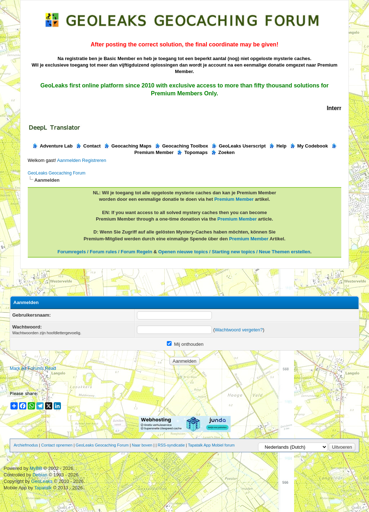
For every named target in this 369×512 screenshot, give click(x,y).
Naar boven (142, 445)
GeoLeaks (42, 481)
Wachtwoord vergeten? (239, 329)
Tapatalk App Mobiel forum (211, 445)
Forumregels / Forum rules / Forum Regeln (104, 251)
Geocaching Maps (127, 146)
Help (277, 146)
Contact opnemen (56, 445)
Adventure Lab (52, 146)
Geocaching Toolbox (181, 146)
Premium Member (234, 199)
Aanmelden (69, 160)
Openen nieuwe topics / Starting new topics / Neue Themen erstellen (234, 251)
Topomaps (192, 152)
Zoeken (223, 152)
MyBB (36, 468)
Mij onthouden (185, 344)
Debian (40, 474)
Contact (88, 146)
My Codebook (309, 146)
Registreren (94, 160)
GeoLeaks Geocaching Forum (56, 173)
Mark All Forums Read (33, 368)
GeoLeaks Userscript (238, 146)
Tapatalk (43, 487)
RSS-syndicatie (171, 445)
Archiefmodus (26, 445)
